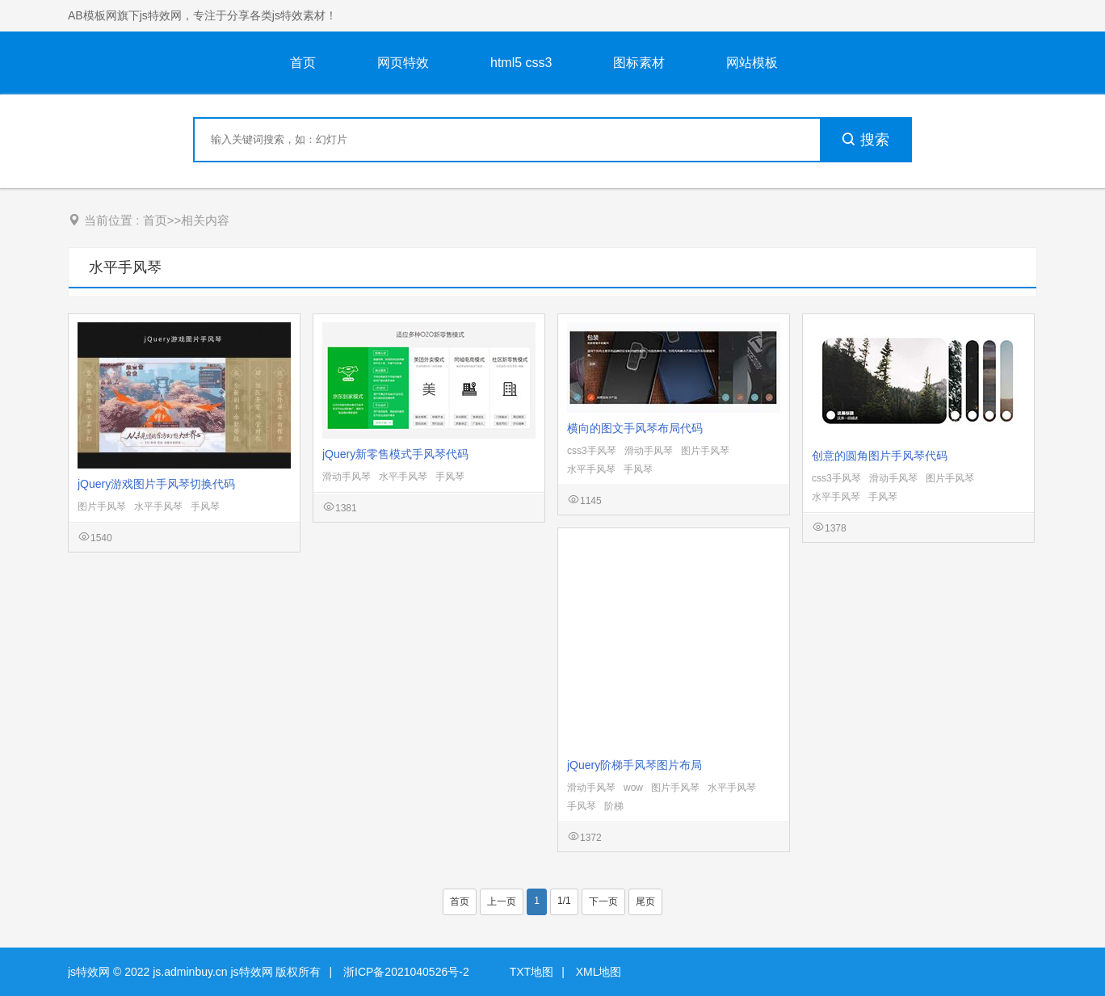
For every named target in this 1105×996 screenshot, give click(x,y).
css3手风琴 (591, 450)
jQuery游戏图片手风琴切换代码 (156, 483)
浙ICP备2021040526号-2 (406, 971)
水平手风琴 (125, 267)
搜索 (865, 140)
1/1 (564, 900)
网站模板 (752, 62)
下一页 (603, 901)
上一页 (501, 901)
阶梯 (614, 806)
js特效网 (89, 971)
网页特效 (403, 62)
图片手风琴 (102, 506)
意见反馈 (1070, 945)
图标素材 (639, 62)
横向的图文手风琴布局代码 (635, 428)
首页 (303, 62)
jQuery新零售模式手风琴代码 (395, 454)
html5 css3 (521, 62)
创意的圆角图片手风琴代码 (879, 455)
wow (633, 787)
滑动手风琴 (346, 476)
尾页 (645, 901)
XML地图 (599, 971)
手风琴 (205, 506)
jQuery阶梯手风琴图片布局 (634, 765)
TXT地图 (531, 971)
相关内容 (205, 220)
